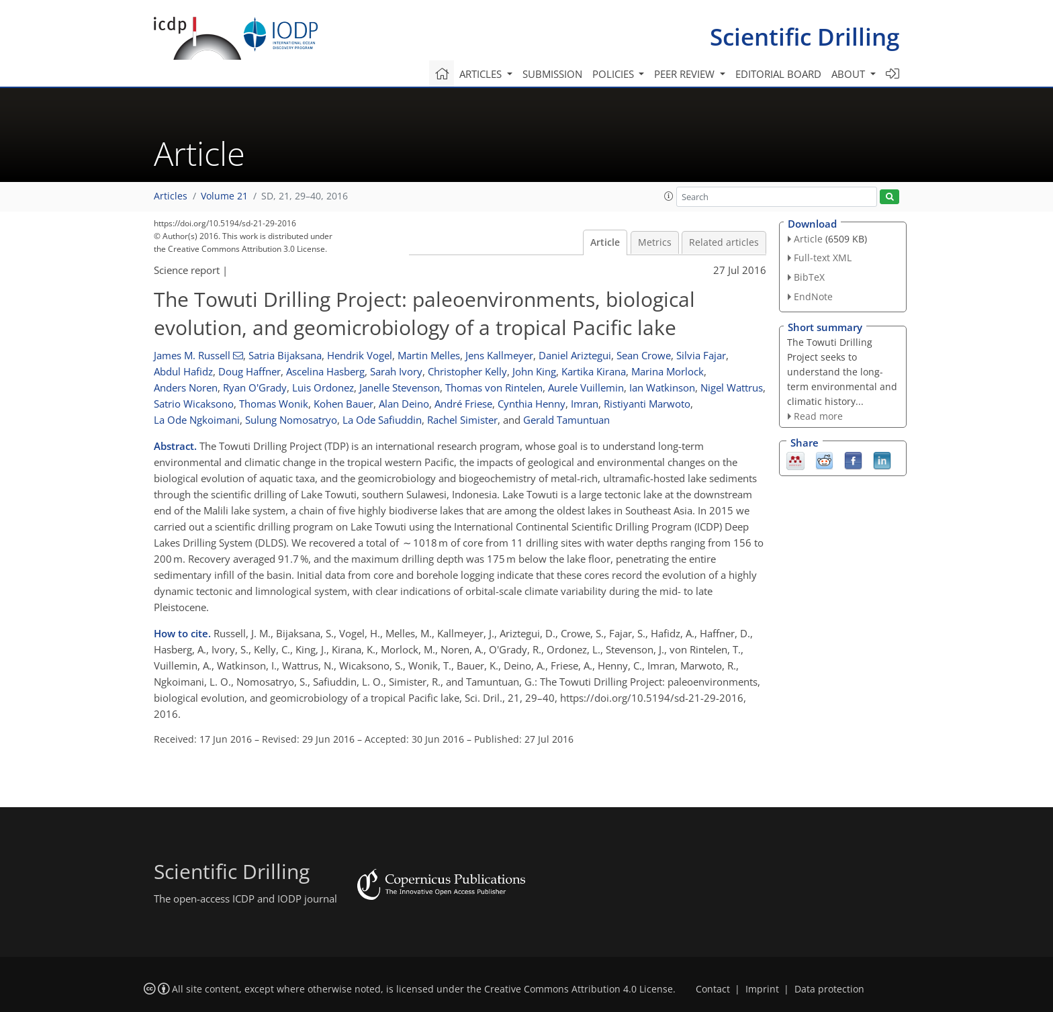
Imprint (762, 989)
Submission (552, 74)
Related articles (724, 242)
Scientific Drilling (804, 36)
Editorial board (778, 74)
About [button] (849, 74)
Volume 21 (224, 196)
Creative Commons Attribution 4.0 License (578, 989)
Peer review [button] (685, 74)
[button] (669, 196)
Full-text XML (823, 257)
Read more (818, 416)
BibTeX (809, 277)
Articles (170, 196)
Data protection (829, 989)
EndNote (813, 296)
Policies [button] (614, 74)
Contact (713, 989)
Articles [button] (481, 74)
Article (605, 242)
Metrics (655, 242)
